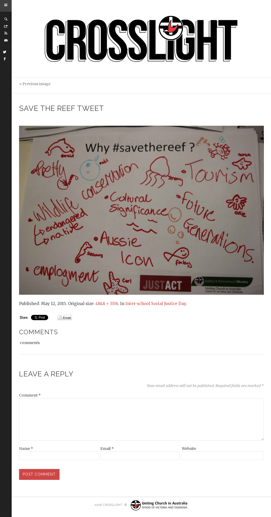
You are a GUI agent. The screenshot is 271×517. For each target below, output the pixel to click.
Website (189, 448)
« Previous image (35, 84)
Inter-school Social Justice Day (155, 303)
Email (107, 448)
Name (26, 448)
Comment (30, 395)
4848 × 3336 (107, 303)
